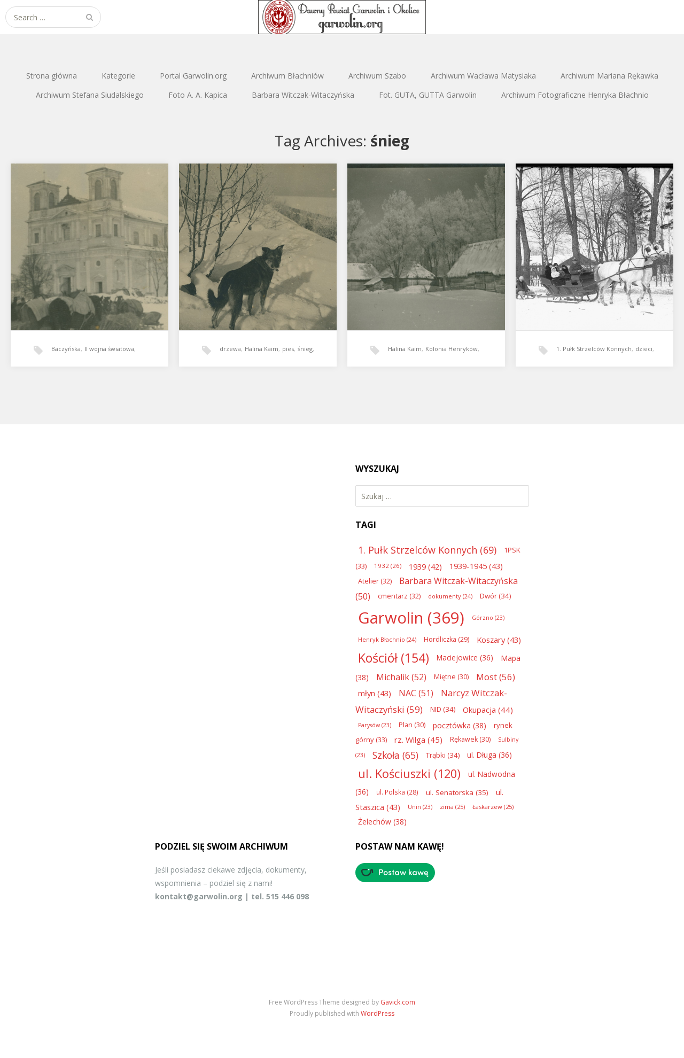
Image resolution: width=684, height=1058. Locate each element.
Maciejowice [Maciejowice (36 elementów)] (465, 657)
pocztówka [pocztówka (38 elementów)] (459, 725)
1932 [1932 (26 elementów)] (387, 566)
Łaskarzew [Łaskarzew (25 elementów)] (493, 807)
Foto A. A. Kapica (197, 95)
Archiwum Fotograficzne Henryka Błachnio (575, 95)
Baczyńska (66, 349)
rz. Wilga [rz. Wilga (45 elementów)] (418, 739)
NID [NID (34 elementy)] (442, 709)
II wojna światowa (109, 349)
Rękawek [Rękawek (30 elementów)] (470, 739)
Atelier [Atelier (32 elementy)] (375, 581)
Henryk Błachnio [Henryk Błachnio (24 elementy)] (387, 639)
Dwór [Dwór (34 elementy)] (495, 596)
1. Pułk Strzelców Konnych (594, 349)
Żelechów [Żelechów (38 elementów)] (382, 821)
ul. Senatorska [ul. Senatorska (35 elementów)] (457, 792)
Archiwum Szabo (377, 76)
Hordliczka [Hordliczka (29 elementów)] (446, 639)
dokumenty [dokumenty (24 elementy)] (450, 596)
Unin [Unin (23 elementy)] (420, 807)
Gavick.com (397, 1002)
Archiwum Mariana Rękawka (609, 76)
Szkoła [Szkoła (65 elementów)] (395, 755)
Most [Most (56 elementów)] (495, 677)
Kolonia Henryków (451, 349)
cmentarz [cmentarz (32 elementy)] (399, 596)
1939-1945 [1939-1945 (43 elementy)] (476, 566)
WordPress (377, 1013)
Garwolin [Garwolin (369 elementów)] (411, 617)
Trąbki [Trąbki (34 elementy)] (443, 755)
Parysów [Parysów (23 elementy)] (374, 725)
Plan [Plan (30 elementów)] (412, 724)
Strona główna (51, 76)
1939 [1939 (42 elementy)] (425, 566)
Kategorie (118, 76)
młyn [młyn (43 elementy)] (374, 693)
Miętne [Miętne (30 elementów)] (451, 676)
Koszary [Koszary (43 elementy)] (499, 639)
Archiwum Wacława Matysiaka (483, 76)
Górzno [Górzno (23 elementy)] (488, 617)
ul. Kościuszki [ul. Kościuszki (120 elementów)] (409, 773)
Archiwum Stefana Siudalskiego (90, 95)
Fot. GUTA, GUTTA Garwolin (428, 95)
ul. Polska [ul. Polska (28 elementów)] (397, 792)
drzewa (230, 349)
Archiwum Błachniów (287, 76)
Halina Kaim (261, 349)
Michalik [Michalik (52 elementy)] (401, 677)
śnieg (305, 349)
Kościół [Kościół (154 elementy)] (393, 657)
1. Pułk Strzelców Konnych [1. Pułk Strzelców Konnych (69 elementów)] (427, 549)
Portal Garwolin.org (193, 76)
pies (288, 349)
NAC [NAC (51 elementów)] (416, 693)
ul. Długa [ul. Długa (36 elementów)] (489, 755)
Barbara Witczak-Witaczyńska (303, 95)
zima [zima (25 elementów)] (452, 807)
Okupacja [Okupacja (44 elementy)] (488, 709)
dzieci (643, 349)
